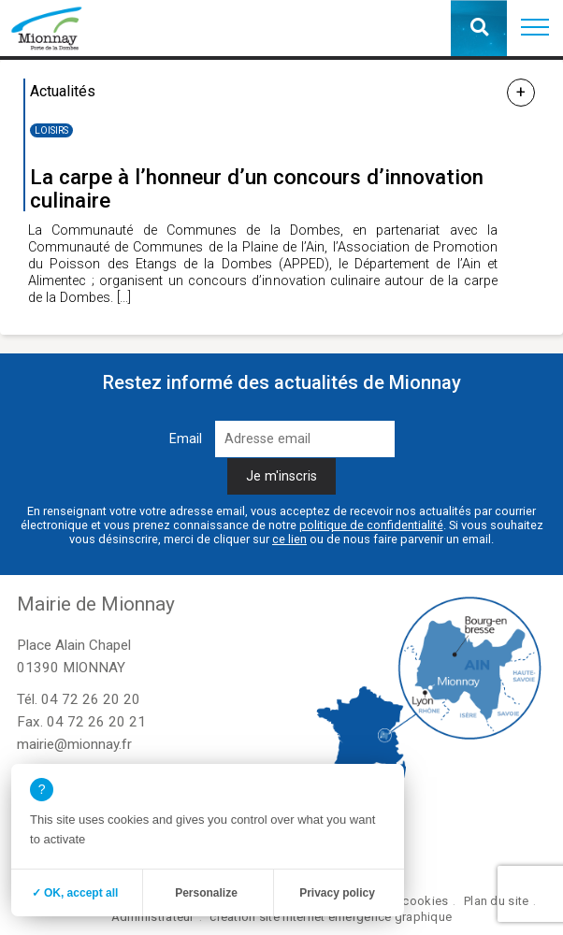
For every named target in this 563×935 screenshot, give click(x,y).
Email (185, 439)
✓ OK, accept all (75, 892)
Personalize (206, 892)
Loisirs (51, 130)
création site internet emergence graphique (330, 917)
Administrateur (153, 917)
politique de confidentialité (371, 525)
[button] (535, 28)
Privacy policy (337, 892)
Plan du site (496, 901)
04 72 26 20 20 (90, 699)
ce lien (289, 539)
